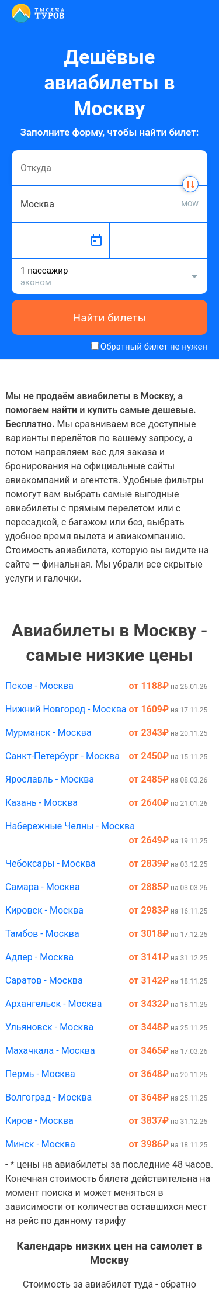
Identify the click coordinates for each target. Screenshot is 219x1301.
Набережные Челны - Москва (70, 826)
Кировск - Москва (44, 910)
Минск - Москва (40, 1144)
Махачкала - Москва (50, 1050)
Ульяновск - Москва (49, 1027)
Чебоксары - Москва (50, 863)
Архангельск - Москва (53, 1003)
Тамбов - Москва (42, 933)
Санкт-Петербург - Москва (62, 756)
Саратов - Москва (44, 980)
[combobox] (109, 167)
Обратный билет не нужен (153, 346)
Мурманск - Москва (48, 732)
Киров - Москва (39, 1120)
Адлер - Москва (39, 957)
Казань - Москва (41, 802)
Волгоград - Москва (48, 1097)
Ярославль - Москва (49, 779)
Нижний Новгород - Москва (65, 709)
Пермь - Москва (40, 1073)
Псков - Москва (39, 685)
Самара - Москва (42, 886)
